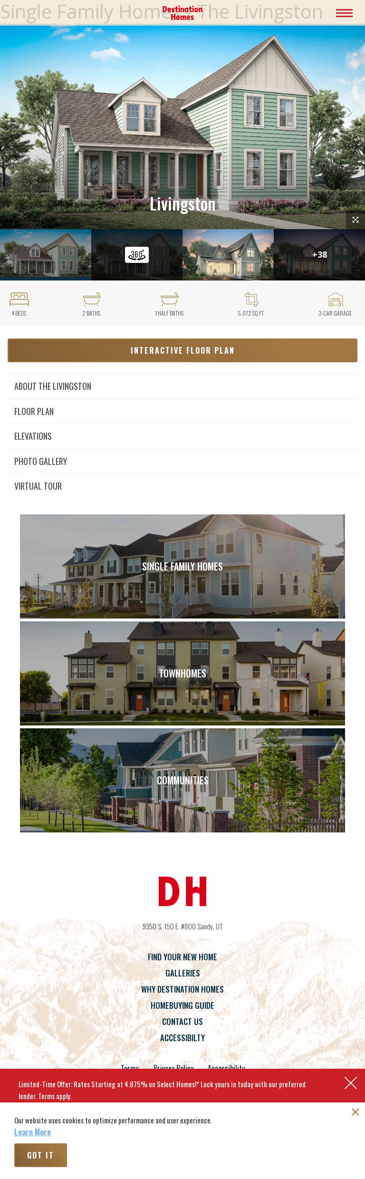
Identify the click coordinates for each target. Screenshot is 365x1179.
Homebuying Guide (182, 1005)
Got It (40, 1155)
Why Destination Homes (182, 989)
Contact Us (182, 1021)
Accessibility (226, 1068)
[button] (349, 112)
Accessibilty (182, 1038)
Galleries (182, 973)
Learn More (32, 1132)
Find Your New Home (182, 957)
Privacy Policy (173, 1068)
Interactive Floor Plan (183, 350)
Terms (130, 1068)
